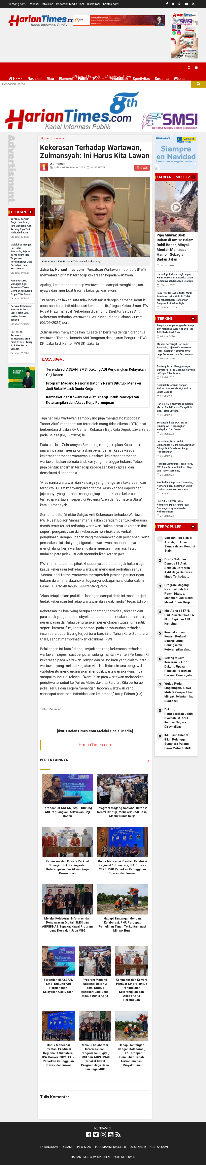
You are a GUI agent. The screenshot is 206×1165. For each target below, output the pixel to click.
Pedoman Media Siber (70, 4)
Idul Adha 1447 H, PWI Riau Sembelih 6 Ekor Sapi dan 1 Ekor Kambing (179, 617)
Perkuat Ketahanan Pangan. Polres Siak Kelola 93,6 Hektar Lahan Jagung (21, 313)
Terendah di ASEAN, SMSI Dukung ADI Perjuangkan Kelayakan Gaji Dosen (96, 372)
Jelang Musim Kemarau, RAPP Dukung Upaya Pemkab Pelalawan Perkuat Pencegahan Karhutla (179, 666)
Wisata (179, 79)
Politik (83, 79)
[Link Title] (88, 1134)
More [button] (32, 89)
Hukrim (99, 79)
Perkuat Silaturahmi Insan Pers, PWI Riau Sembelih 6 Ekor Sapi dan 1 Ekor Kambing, (175, 467)
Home (15, 79)
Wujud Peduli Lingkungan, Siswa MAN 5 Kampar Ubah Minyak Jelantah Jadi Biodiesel (179, 692)
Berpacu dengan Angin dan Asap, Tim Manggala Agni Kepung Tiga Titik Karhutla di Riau (21, 226)
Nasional (35, 79)
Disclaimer (93, 4)
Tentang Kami (17, 4)
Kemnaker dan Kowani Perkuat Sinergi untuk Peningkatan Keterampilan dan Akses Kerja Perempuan (92, 400)
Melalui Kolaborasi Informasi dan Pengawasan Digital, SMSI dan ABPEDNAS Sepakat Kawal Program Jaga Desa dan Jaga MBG (94, 1057)
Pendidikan (119, 79)
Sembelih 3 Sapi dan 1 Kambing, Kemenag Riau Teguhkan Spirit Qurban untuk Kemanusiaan (175, 486)
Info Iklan (47, 4)
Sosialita (162, 79)
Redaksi (34, 4)
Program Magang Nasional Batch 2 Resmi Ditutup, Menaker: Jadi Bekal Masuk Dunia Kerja (94, 386)
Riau (50, 79)
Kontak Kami (111, 4)
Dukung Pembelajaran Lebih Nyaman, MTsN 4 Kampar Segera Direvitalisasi (178, 718)
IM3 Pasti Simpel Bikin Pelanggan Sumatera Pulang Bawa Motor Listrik (177, 741)
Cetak (142, 167)
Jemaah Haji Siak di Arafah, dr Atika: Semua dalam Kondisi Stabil (179, 544)
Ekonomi (66, 79)
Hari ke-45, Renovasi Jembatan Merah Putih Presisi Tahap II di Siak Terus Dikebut (175, 407)
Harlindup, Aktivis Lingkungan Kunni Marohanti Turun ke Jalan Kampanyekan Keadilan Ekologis (175, 277)
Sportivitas (141, 79)
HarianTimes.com (95, 744)
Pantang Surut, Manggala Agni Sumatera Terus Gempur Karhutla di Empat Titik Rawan (21, 287)
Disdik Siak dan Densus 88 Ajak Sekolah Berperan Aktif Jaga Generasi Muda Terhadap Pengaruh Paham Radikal (178, 568)
